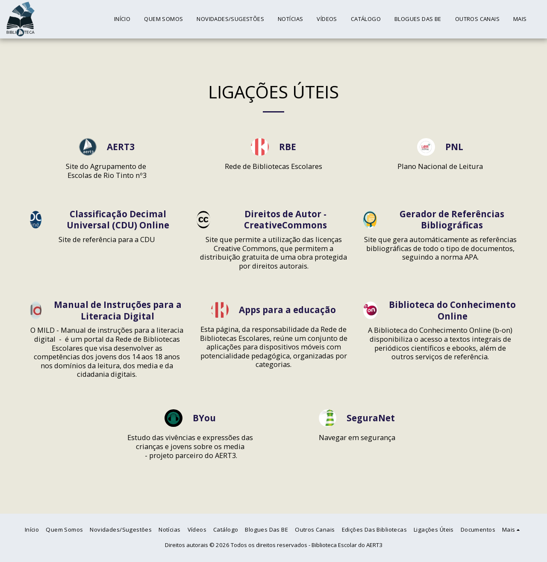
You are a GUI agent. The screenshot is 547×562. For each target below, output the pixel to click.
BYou (204, 418)
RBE (287, 147)
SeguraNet (371, 418)
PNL (454, 147)
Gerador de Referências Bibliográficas (452, 219)
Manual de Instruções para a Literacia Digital (118, 310)
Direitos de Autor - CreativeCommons (285, 219)
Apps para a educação (287, 310)
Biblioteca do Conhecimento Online (452, 310)
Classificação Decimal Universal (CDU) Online (118, 219)
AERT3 (121, 147)
